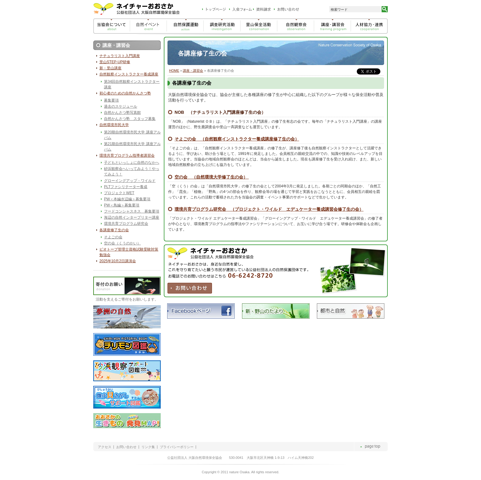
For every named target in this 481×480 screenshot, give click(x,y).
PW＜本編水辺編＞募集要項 (127, 199)
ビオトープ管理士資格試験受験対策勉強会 (128, 252)
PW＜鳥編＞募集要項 (121, 205)
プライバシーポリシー (177, 447)
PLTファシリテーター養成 (125, 187)
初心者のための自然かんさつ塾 (125, 93)
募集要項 (111, 100)
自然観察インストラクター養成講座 (128, 74)
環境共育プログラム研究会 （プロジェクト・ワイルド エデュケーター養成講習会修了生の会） (269, 209)
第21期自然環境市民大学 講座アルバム (132, 147)
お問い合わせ (126, 447)
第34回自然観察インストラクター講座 (132, 84)
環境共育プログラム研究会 (126, 223)
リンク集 (148, 447)
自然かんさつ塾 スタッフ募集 (130, 119)
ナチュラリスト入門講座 (119, 56)
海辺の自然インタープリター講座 (131, 217)
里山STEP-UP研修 (114, 62)
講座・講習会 (193, 70)
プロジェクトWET (119, 193)
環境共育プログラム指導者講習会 (127, 155)
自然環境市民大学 (114, 125)
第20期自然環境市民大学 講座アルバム (132, 135)
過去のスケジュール (120, 106)
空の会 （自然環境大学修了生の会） (212, 177)
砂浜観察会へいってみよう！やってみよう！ (131, 171)
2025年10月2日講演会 (117, 261)
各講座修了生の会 (114, 230)
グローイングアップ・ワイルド (130, 181)
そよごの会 (113, 237)
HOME (174, 70)
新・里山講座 (110, 68)
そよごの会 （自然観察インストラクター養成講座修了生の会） (237, 138)
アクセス (104, 447)
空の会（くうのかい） (122, 243)
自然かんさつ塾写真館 (122, 112)
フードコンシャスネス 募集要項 (131, 211)
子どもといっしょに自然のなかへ (131, 162)
